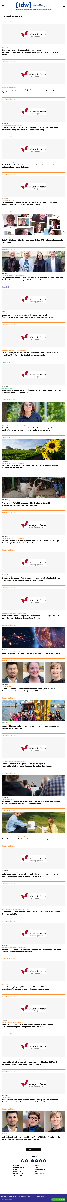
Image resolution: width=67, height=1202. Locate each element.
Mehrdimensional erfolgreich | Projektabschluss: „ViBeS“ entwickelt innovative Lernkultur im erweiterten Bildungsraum (31, 875)
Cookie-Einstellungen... (7, 1199)
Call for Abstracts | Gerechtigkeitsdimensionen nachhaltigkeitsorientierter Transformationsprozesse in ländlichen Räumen (30, 52)
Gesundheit (16, 1169)
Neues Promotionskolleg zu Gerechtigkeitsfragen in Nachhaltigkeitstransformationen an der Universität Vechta (27, 764)
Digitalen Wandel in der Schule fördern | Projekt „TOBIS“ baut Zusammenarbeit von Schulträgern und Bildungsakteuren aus (28, 689)
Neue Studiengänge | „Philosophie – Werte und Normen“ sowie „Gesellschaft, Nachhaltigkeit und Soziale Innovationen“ (28, 988)
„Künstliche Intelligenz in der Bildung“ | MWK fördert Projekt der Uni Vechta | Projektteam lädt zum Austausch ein (31, 1138)
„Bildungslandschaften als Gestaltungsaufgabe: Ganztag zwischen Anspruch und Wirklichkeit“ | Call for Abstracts (29, 203)
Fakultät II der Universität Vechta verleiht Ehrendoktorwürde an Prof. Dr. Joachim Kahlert (31, 912)
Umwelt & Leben (17, 1171)
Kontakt (36, 1171)
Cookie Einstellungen (39, 1173)
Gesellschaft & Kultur (19, 1167)
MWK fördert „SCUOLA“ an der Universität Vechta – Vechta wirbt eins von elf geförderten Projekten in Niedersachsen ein (31, 353)
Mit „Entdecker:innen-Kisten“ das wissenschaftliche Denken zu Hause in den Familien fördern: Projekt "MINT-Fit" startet (32, 278)
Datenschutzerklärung (40, 1169)
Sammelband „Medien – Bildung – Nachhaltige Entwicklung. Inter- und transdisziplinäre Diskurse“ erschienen (32, 950)
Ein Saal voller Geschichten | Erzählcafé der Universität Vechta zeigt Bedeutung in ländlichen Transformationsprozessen (30, 541)
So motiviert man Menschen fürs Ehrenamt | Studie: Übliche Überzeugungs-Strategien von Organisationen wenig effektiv (27, 316)
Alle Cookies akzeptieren (58, 1199)
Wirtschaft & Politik (18, 1174)
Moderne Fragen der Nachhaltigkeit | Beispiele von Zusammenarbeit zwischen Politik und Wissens (30, 466)
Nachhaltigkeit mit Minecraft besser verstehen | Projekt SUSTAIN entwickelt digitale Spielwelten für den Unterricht (29, 1063)
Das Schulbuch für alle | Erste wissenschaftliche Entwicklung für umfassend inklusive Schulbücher (28, 166)
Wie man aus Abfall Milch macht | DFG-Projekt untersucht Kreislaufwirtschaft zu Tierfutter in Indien (26, 504)
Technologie (16, 1165)
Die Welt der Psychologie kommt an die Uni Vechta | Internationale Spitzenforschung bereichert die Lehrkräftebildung (30, 128)
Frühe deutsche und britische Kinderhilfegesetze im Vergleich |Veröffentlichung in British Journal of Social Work (27, 1025)
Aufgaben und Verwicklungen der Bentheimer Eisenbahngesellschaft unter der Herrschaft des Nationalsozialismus (30, 616)
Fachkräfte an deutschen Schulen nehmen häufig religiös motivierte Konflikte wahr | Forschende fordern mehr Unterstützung (30, 1100)
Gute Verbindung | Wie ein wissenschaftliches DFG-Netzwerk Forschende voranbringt (32, 241)
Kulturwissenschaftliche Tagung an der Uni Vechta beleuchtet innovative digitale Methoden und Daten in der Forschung (32, 802)
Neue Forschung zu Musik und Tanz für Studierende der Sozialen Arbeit (31, 653)
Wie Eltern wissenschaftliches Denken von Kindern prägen (26, 839)
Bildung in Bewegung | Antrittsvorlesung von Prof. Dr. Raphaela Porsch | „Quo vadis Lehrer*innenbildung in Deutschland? (32, 579)
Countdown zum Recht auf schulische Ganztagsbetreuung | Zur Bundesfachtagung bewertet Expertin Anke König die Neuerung (28, 429)
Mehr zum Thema (33, 1149)
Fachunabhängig (17, 1176)
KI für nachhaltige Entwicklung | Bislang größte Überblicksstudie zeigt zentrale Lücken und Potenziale (31, 391)
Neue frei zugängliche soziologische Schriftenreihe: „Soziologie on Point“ (30, 90)
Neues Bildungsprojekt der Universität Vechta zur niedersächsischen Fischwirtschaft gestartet (30, 727)
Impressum (37, 1167)
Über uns (37, 1165)
